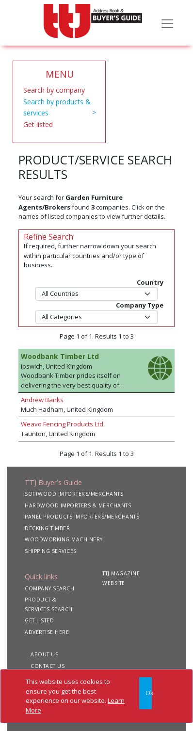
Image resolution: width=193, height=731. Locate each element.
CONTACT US (47, 666)
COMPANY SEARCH (49, 588)
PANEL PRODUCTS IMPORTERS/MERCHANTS (82, 516)
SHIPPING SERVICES (51, 551)
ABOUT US (44, 654)
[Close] (145, 693)
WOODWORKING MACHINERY (64, 539)
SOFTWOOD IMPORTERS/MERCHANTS (74, 493)
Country (150, 282)
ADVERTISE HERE (47, 632)
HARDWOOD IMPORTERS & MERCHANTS (78, 505)
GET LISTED (39, 620)
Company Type (139, 305)
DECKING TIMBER (47, 528)
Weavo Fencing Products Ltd (62, 424)
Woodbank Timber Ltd (60, 356)
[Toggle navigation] (167, 23)
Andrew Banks (42, 399)
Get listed (38, 124)
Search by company (54, 90)
